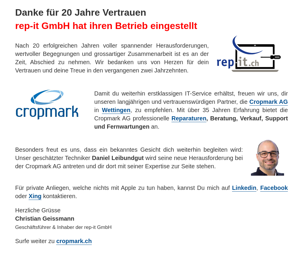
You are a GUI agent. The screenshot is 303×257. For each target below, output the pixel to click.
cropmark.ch (74, 241)
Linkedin (244, 188)
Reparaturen (189, 118)
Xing (35, 196)
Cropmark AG (268, 101)
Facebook (274, 188)
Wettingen (116, 110)
